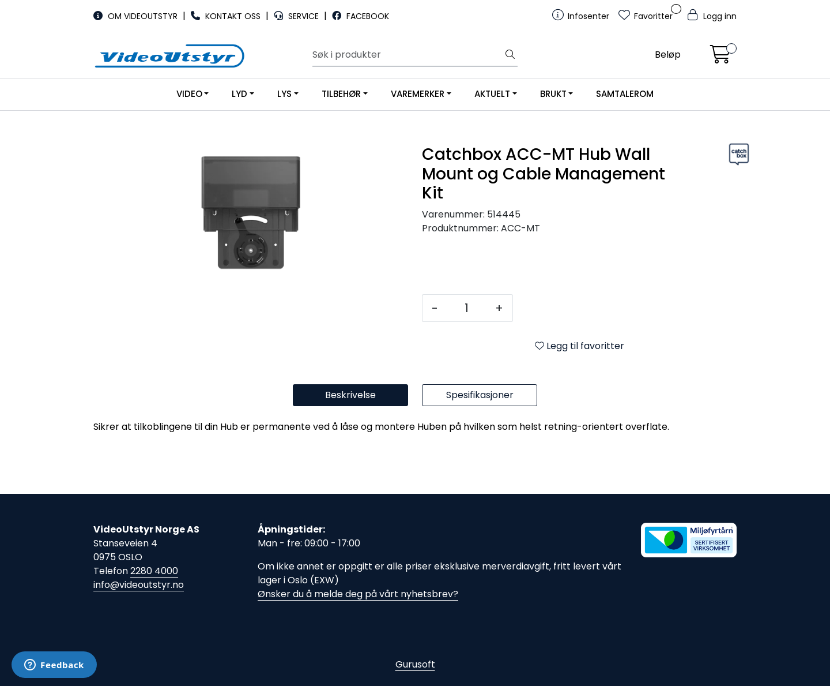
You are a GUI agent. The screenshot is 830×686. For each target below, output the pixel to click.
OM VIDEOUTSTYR (136, 16)
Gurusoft (415, 664)
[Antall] (466, 308)
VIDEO (189, 94)
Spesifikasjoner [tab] (480, 395)
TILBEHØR (341, 94)
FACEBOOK (360, 16)
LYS (284, 94)
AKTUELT (492, 94)
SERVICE (297, 16)
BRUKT (553, 94)
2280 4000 (154, 571)
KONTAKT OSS (227, 16)
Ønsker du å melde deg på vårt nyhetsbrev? (358, 594)
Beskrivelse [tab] (350, 395)
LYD (239, 94)
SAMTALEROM (625, 94)
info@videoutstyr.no (138, 584)
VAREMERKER (417, 94)
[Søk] (407, 54)
